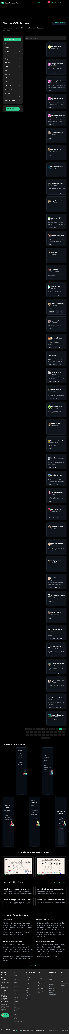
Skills (47, 2)
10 (64, 729)
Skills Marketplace (17, 976)
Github (63, 976)
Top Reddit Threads (17, 1017)
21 (27, 735)
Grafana (61, 828)
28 (55, 735)
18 (55, 732)
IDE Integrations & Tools (17, 1009)
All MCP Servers (28, 999)
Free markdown (64, 992)
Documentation (18, 1021)
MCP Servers (40, 2)
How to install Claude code (17, 1003)
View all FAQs (34, 965)
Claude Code (54, 2)
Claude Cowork (63, 2)
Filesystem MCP (28, 983)
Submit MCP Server (12, 109)
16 (47, 732)
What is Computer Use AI (16, 992)
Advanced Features (40, 991)
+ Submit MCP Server (59, 23)
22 (31, 735)
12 (31, 732)
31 (43, 738)
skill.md (17, 1030)
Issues (62, 979)
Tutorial (40, 979)
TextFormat (64, 989)
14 (39, 732)
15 (43, 732)
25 (43, 735)
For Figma (40, 988)
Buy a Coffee (4, 1015)
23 (35, 735)
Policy (63, 1030)
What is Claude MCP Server (17, 997)
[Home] (10, 2)
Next (47, 738)
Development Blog (41, 982)
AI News (40, 986)
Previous (28, 729)
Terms (66, 1030)
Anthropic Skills (16, 983)
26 (47, 735)
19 (59, 732)
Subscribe (63, 982)
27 (51, 735)
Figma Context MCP (28, 988)
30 (63, 735)
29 (59, 735)
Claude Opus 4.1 (17, 1013)
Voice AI (63, 985)
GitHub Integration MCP (29, 979)
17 (51, 732)
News (39, 976)
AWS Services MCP (28, 994)
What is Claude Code (17, 987)
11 (27, 732)
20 (63, 732)
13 (35, 732)
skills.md (16, 980)
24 (39, 735)
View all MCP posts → (60, 883)
